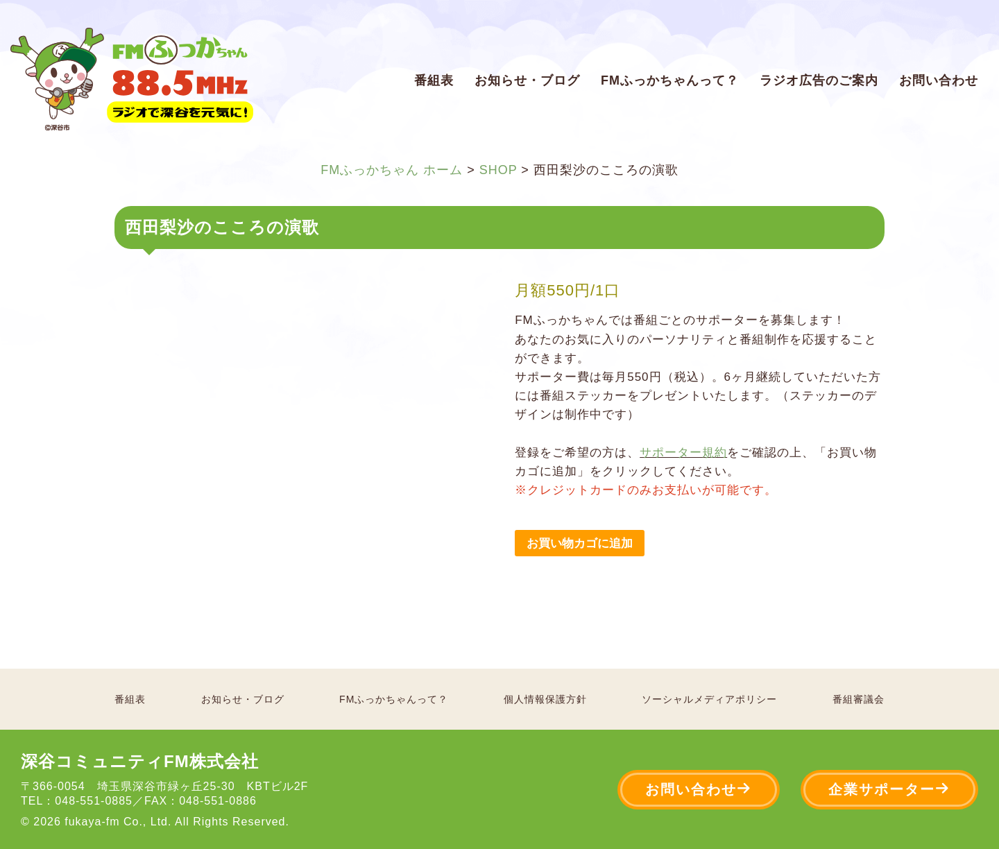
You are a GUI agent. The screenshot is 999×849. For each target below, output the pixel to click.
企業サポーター (889, 789)
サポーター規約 (683, 452)
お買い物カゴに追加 (580, 543)
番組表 (434, 80)
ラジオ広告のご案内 (819, 80)
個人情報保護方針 (545, 699)
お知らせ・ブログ (527, 80)
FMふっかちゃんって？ (670, 80)
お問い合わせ (938, 80)
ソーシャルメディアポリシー (709, 699)
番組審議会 (858, 699)
